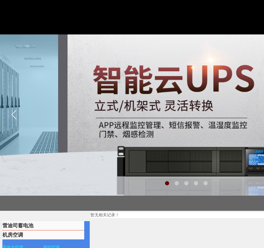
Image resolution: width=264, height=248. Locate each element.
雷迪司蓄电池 (17, 225)
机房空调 (12, 235)
